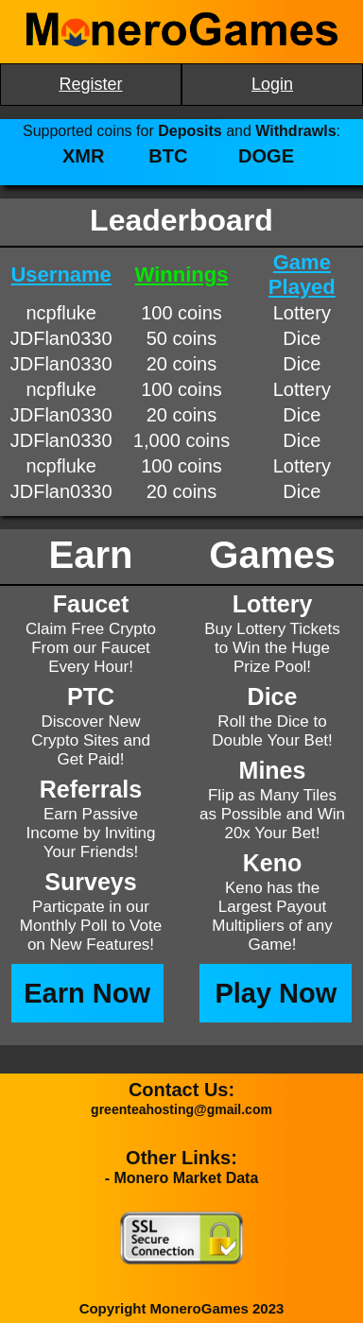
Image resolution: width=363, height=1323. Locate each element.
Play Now (276, 993)
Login (272, 84)
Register (90, 84)
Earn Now (87, 993)
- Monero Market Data (182, 1178)
